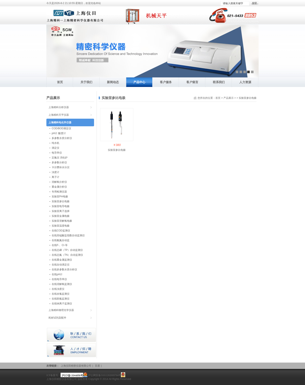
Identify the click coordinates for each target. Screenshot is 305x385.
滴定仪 (55, 147)
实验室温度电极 (60, 225)
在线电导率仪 (59, 279)
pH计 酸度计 (59, 133)
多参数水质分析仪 (62, 138)
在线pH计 (57, 274)
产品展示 (228, 97)
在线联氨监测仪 (60, 298)
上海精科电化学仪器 (60, 122)
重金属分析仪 (59, 186)
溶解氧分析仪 (59, 181)
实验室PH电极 (60, 196)
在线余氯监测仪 (60, 293)
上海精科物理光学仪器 (61, 310)
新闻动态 (113, 82)
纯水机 (55, 143)
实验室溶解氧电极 (62, 220)
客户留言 (192, 82)
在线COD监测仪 (61, 230)
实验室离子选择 (60, 211)
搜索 (255, 3)
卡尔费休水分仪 (60, 167)
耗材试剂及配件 (57, 317)
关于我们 (86, 82)
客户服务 (166, 82)
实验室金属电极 (60, 215)
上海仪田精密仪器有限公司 (76, 365)
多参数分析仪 (59, 162)
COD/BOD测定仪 (61, 128)
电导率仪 (57, 152)
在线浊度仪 (58, 288)
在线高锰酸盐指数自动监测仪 (68, 235)
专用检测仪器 (59, 191)
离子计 (55, 177)
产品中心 (139, 82)
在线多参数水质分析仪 (64, 269)
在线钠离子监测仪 (62, 303)
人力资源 (245, 82)
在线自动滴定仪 (60, 264)
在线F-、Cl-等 (60, 245)
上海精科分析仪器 (59, 107)
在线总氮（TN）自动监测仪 (67, 254)
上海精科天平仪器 (59, 114)
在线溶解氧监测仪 (62, 284)
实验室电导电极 (60, 206)
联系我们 (219, 82)
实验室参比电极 (247, 97)
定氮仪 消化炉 (60, 157)
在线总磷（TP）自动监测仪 (67, 250)
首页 (60, 82)
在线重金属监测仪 (62, 259)
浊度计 (55, 172)
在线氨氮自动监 (60, 240)
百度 (97, 365)
